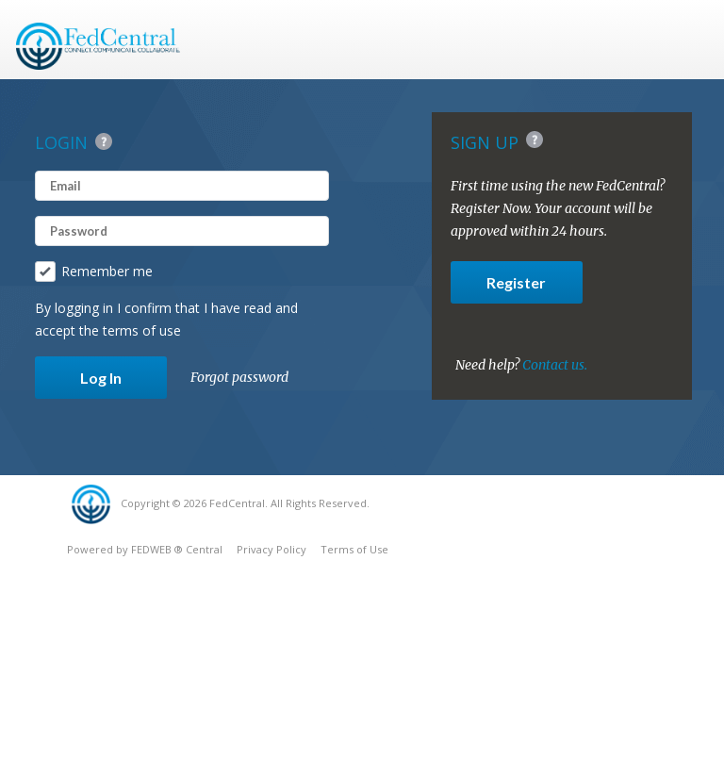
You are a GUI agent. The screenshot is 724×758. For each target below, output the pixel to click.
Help (103, 141)
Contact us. (554, 364)
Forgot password (239, 377)
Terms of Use (354, 549)
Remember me (94, 271)
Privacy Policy (271, 549)
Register (516, 282)
